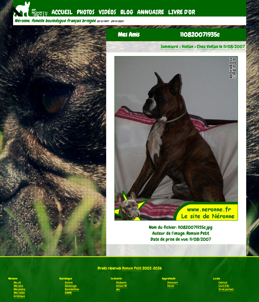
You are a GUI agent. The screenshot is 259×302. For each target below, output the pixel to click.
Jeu (118, 289)
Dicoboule (121, 282)
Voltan (187, 47)
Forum (170, 286)
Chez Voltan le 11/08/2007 (221, 47)
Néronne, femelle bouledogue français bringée (55, 21)
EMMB (68, 293)
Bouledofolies (72, 289)
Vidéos (107, 12)
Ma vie (17, 282)
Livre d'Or (181, 12)
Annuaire (150, 12)
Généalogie (71, 286)
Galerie (69, 282)
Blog (126, 12)
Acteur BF (121, 286)
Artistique (19, 296)
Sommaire (169, 47)
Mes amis (18, 286)
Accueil (62, 12)
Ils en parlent (226, 289)
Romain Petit (131, 268)
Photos (85, 12)
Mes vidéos (19, 293)
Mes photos (19, 289)
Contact (223, 282)
